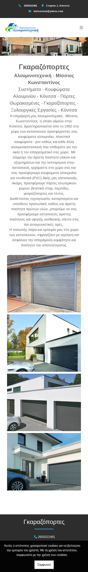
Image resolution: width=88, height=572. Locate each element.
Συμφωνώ (44, 564)
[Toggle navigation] (81, 27)
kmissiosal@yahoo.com (48, 11)
